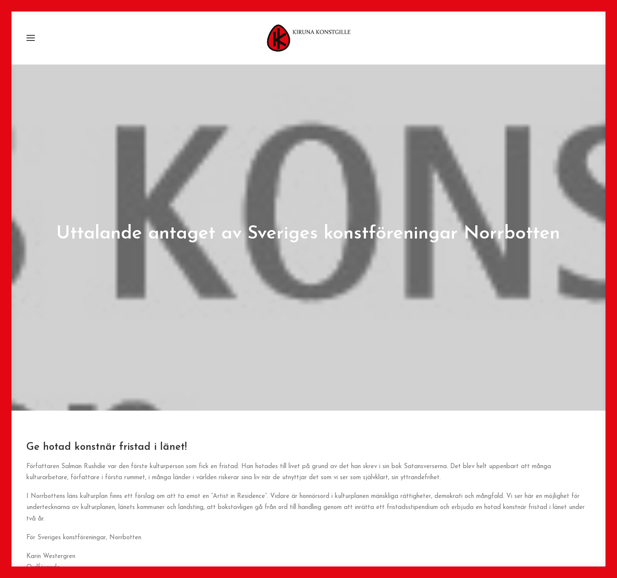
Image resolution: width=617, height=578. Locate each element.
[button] (30, 38)
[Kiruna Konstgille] (308, 38)
